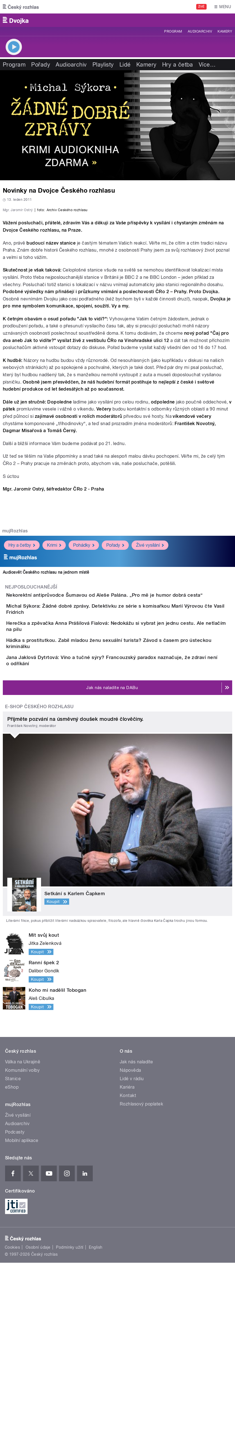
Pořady (40, 64)
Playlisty (103, 64)
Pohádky (83, 677)
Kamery (225, 31)
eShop (12, 1274)
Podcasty (15, 1319)
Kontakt (128, 1282)
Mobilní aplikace (22, 1327)
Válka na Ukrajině (22, 1249)
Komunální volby (22, 1257)
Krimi (54, 677)
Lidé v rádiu (132, 1266)
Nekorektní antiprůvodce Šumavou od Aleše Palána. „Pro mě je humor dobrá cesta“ (127, 727)
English (95, 1435)
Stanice (13, 1266)
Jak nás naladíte (136, 1249)
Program (173, 31)
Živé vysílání (150, 677)
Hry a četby (21, 677)
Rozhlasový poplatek (141, 1291)
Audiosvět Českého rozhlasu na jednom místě (46, 704)
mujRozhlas (15, 662)
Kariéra (127, 1274)
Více (207, 64)
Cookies (12, 1435)
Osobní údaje (38, 1435)
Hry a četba (177, 64)
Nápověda (130, 1257)
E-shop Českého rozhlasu (39, 894)
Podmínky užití (69, 1435)
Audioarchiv (200, 31)
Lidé (125, 64)
